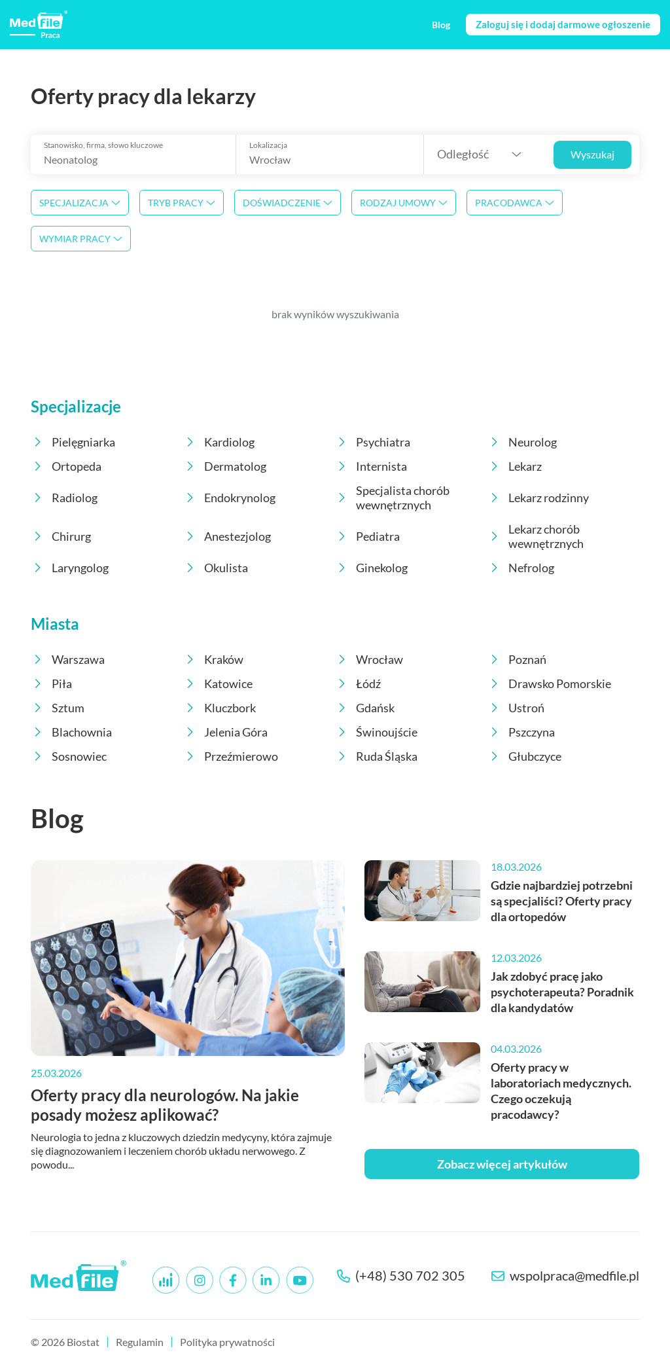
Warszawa (68, 659)
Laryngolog (70, 567)
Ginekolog (371, 567)
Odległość (463, 154)
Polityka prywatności (227, 1342)
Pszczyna (521, 732)
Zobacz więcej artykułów (502, 1164)
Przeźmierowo (230, 756)
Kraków (213, 659)
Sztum (57, 708)
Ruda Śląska (376, 756)
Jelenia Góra (225, 732)
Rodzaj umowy (404, 202)
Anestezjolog (227, 536)
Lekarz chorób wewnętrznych (535, 536)
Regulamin (140, 1342)
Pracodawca (514, 202)
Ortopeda (66, 466)
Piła (51, 683)
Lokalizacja (268, 145)
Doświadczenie (287, 202)
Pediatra (367, 536)
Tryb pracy (181, 202)
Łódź (358, 683)
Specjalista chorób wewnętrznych (392, 497)
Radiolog (64, 497)
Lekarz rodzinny (538, 497)
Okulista (215, 567)
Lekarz (514, 466)
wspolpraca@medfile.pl (565, 1275)
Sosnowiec (69, 756)
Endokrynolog (229, 497)
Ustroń (515, 708)
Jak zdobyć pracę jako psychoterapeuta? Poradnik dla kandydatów (562, 992)
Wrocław (369, 659)
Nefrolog (520, 567)
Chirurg (61, 536)
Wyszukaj (592, 154)
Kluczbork (219, 708)
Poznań (516, 659)
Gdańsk (365, 708)
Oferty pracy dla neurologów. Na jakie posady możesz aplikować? (165, 1104)
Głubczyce (524, 756)
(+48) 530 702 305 (401, 1275)
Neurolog (522, 442)
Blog (57, 818)
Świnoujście (376, 732)
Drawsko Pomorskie (549, 683)
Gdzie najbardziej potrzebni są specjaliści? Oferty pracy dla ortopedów (562, 901)
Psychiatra (372, 442)
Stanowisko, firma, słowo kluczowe (103, 145)
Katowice (218, 683)
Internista (371, 466)
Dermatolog (224, 466)
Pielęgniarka (73, 442)
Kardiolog (219, 442)
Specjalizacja (79, 202)
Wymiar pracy (80, 238)
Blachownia (71, 732)
